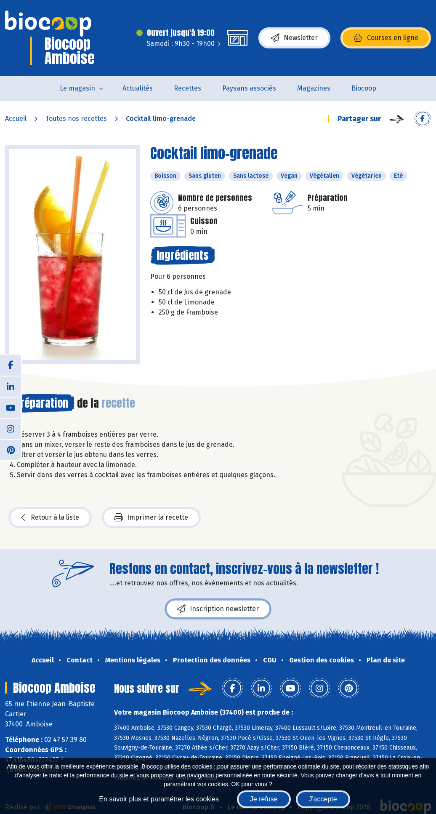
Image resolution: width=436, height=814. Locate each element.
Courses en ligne (385, 38)
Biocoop (363, 88)
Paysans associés (249, 88)
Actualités (137, 88)
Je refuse (264, 799)
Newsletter (294, 38)
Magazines (313, 88)
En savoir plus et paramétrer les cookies (159, 799)
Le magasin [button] (77, 88)
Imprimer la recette (151, 517)
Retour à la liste (50, 517)
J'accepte (323, 799)
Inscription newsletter (218, 609)
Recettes (187, 88)
